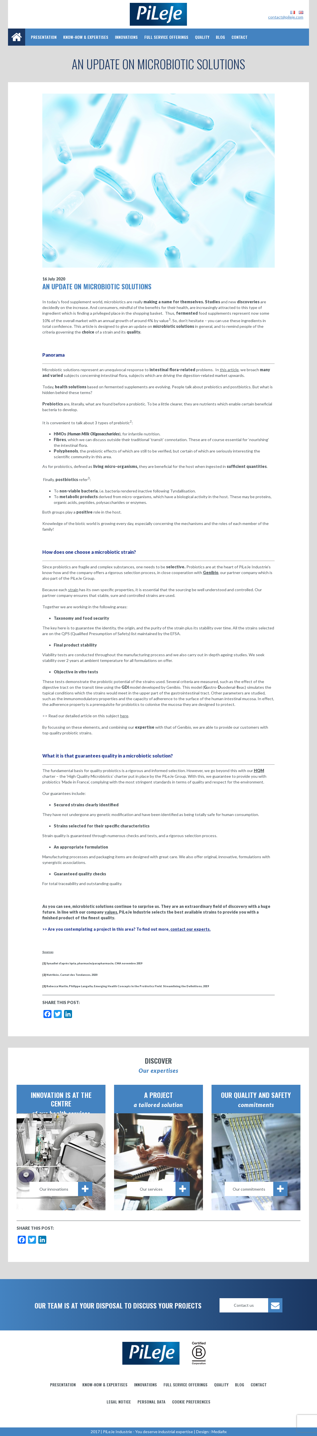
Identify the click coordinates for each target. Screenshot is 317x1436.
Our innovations (66, 1189)
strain (73, 589)
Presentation (44, 37)
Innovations (126, 37)
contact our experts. (190, 929)
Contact (240, 37)
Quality (202, 37)
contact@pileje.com (285, 17)
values (111, 912)
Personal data (151, 1402)
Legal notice (119, 1402)
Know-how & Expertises (85, 37)
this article (229, 369)
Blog (220, 37)
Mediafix (219, 1431)
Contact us (258, 1305)
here (124, 715)
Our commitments (260, 1189)
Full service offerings (166, 37)
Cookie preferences (191, 1402)
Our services (165, 1189)
